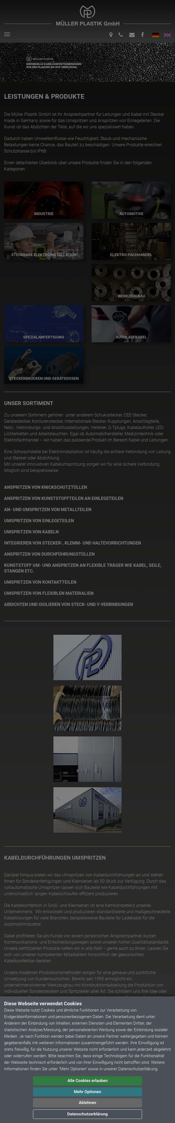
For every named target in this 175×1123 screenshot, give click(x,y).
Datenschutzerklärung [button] (87, 1114)
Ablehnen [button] (87, 1102)
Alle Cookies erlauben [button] (87, 1080)
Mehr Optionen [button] (87, 1091)
